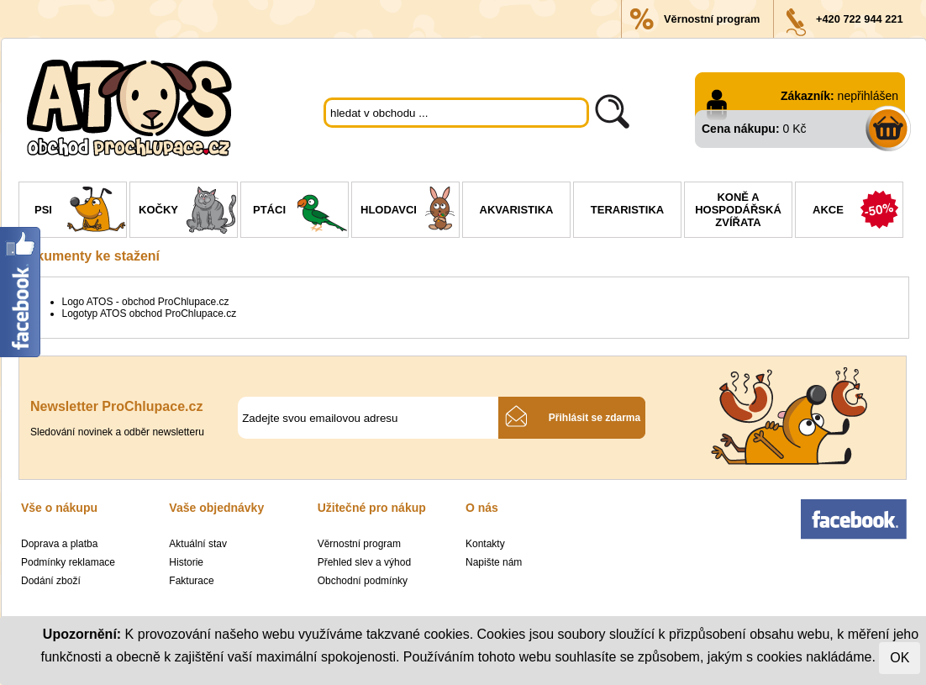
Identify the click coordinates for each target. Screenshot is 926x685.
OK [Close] (899, 658)
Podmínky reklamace (68, 562)
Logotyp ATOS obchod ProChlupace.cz (149, 313)
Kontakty (485, 544)
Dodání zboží (51, 581)
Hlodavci (409, 212)
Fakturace (191, 581)
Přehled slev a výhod (364, 562)
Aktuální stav (198, 544)
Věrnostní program (712, 19)
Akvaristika (517, 209)
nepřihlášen (868, 96)
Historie (186, 562)
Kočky (188, 212)
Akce (857, 212)
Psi (80, 212)
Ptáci (300, 212)
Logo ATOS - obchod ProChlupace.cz (145, 302)
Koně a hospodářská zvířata (738, 210)
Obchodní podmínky (363, 581)
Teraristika (627, 209)
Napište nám (494, 562)
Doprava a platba (59, 544)
